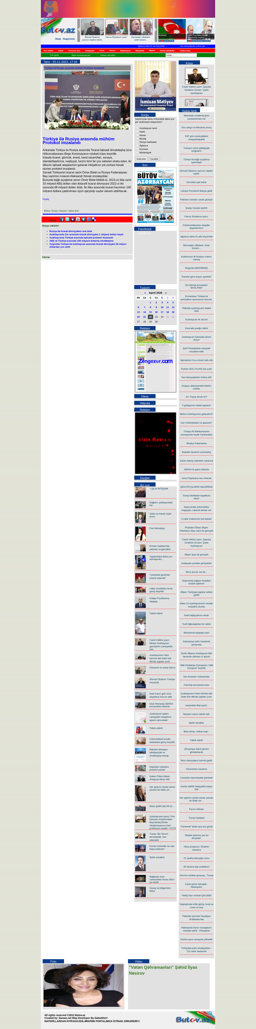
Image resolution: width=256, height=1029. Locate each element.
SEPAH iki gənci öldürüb (196, 469)
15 (150, 312)
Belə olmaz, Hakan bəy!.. (196, 731)
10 (162, 307)
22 (150, 317)
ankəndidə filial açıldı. (196, 705)
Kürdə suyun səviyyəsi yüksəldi (196, 939)
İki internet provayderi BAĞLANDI (196, 286)
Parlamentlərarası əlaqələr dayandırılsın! (196, 226)
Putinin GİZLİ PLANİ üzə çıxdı (196, 369)
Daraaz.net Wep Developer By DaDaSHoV (83, 1018)
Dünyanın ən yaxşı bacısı (162, 667)
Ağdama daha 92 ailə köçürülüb (162, 46)
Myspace (72, 219)
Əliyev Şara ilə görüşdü (196, 554)
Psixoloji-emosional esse (196, 685)
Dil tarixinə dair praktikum (196, 866)
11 (167, 307)
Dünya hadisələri (148, 142)
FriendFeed (89, 219)
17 (162, 312)
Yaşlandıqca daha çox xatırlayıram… (161, 558)
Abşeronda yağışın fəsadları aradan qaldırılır (196, 582)
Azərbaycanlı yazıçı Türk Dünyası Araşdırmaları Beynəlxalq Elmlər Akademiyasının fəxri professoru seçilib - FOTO (163, 822)
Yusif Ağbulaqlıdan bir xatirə (196, 624)
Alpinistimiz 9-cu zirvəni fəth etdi (196, 360)
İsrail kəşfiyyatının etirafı (196, 615)
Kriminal (143, 149)
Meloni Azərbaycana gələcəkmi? (196, 414)
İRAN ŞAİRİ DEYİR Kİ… (162, 806)
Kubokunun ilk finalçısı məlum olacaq (196, 258)
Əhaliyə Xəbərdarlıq (196, 443)
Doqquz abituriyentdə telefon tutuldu (196, 387)
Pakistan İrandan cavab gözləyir (196, 199)
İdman (142, 135)
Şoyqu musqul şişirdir (196, 208)
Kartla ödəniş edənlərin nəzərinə (196, 460)
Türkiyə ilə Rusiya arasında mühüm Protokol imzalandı (74, 68)
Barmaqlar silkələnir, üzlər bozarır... (141, 38)
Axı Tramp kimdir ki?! (196, 396)
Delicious (94, 219)
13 (138, 312)
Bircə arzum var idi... (196, 572)
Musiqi (142, 138)
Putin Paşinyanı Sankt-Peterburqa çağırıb (197, 36)
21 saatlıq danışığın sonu (196, 858)
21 (144, 317)
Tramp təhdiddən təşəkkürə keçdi (196, 497)
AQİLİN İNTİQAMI (159, 488)
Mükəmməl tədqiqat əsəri (196, 632)
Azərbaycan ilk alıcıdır (196, 319)
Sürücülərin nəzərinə (196, 769)
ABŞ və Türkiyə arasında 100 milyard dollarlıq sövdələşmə (81, 240)
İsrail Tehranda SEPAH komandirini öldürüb (161, 705)
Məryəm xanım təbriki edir (196, 714)
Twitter (67, 219)
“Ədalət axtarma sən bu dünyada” (196, 836)
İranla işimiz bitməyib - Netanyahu (196, 885)
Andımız (162, 35)
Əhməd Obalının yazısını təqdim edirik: (92, 38)
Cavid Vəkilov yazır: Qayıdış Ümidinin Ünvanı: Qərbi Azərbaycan (196, 95)
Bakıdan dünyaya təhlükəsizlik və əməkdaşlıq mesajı (159, 752)
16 (156, 312)
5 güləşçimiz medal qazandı (196, 405)
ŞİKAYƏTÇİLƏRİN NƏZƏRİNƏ (196, 487)
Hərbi (142, 131)
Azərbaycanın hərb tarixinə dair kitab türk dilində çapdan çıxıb (160, 658)
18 (167, 312)
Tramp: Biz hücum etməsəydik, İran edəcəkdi (159, 837)
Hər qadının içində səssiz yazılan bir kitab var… (162, 788)
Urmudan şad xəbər (196, 182)
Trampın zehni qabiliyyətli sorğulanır (196, 149)
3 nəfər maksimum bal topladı (196, 519)
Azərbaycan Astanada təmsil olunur (196, 338)
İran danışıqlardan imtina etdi (203, 46)
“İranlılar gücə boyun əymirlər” (196, 276)
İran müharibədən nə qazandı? (196, 422)
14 (144, 312)
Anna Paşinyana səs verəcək (196, 478)
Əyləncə (143, 145)
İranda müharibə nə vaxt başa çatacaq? (162, 847)
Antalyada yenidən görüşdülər (196, 563)
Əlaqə (58, 39)
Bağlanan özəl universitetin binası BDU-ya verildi (162, 879)
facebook (62, 219)
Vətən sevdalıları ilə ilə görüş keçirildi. (161, 590)
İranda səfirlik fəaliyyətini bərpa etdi (196, 788)
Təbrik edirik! (156, 613)
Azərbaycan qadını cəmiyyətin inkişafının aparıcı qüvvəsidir (160, 716)
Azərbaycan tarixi (148, 128)
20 (138, 317)
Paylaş (46, 199)
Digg (83, 219)
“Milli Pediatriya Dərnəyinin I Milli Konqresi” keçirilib (196, 666)
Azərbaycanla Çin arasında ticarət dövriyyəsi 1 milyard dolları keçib (86, 234)
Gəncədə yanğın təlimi (196, 328)
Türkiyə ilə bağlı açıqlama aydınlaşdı (196, 161)
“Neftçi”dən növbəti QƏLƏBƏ (196, 895)
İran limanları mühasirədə (196, 676)
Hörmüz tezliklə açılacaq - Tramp (196, 875)
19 (173, 312)
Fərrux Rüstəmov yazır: (117, 37)
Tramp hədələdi (196, 818)
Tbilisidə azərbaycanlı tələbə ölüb (196, 309)
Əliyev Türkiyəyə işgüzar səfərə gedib (196, 593)
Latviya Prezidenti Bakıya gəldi (196, 191)
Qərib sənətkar (157, 857)
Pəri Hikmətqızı (157, 528)
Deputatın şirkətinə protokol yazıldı (159, 768)
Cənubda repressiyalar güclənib (196, 777)
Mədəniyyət (145, 152)
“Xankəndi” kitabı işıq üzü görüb (196, 826)
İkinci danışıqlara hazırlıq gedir (196, 760)
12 (173, 307)
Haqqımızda (69, 39)
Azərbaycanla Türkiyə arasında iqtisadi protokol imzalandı (81, 237)
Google (78, 219)
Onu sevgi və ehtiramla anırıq (196, 127)
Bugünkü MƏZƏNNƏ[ (196, 268)
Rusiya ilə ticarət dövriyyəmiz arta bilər (70, 231)
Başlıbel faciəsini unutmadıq (196, 452)
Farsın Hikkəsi (196, 809)
